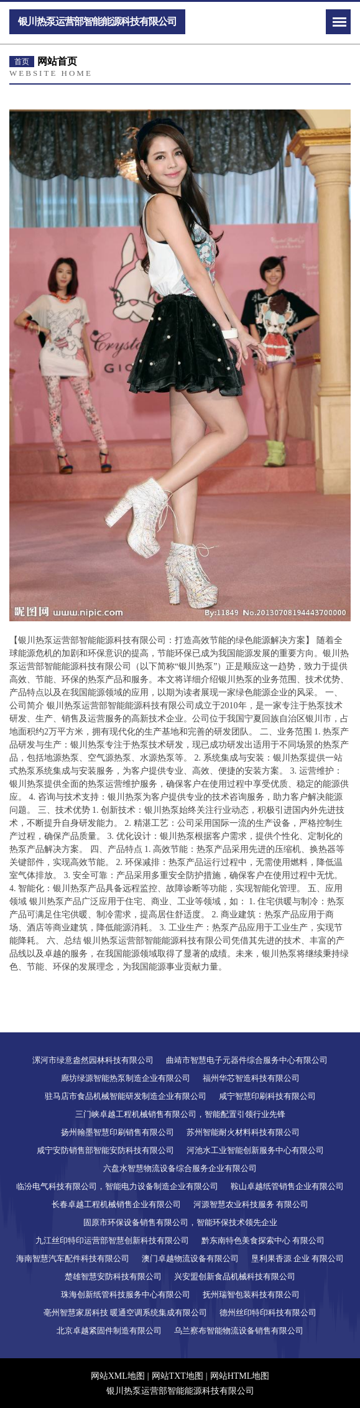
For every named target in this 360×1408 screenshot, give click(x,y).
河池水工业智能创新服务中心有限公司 (255, 1150)
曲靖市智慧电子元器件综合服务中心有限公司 (247, 1060)
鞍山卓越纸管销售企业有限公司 (287, 1186)
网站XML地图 (118, 1376)
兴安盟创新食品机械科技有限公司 (234, 1276)
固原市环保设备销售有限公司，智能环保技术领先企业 (180, 1222)
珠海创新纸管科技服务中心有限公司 (125, 1294)
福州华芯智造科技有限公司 (251, 1078)
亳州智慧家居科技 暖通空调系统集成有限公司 (125, 1312)
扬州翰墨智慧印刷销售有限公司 (117, 1132)
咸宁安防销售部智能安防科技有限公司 (105, 1150)
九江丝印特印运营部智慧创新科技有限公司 (112, 1240)
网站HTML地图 (240, 1376)
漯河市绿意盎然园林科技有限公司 (93, 1060)
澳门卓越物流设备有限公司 (190, 1258)
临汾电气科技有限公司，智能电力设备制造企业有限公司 (117, 1186)
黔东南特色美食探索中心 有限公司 (263, 1240)
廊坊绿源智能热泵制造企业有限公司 (125, 1078)
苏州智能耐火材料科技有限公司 (243, 1132)
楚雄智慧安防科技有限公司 (113, 1276)
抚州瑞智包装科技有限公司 (251, 1294)
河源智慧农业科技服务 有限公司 (250, 1204)
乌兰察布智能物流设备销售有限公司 (238, 1331)
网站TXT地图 (177, 1376)
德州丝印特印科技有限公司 (267, 1312)
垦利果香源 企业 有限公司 (297, 1258)
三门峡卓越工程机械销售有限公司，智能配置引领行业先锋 (180, 1114)
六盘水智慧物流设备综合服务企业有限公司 (180, 1168)
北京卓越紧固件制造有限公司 (109, 1331)
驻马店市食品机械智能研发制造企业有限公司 (125, 1096)
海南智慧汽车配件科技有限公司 (72, 1258)
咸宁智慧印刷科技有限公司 (267, 1096)
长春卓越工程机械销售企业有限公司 (116, 1204)
